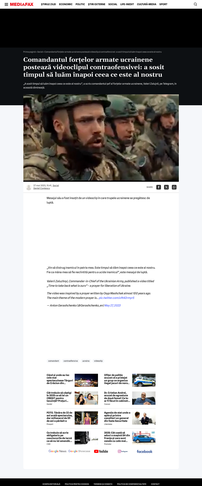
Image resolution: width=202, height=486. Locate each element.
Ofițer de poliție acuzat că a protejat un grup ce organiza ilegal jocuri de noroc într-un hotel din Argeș (116, 379)
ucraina (85, 361)
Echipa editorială (51, 484)
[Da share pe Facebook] (158, 187)
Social (112, 4)
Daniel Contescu (41, 188)
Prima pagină (29, 52)
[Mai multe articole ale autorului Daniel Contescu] (29, 187)
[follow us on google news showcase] (79, 452)
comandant (53, 361)
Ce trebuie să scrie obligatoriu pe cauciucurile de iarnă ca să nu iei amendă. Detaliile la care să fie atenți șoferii (59, 436)
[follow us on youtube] (101, 452)
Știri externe (96, 4)
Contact (155, 484)
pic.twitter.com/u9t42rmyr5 (116, 297)
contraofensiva (71, 361)
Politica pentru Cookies (77, 484)
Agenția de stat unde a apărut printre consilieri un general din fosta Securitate (117, 416)
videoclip (98, 361)
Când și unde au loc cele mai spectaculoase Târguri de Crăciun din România (60, 379)
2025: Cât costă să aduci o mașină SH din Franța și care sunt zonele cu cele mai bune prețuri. (117, 436)
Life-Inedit (127, 4)
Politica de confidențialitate (131, 484)
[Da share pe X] (166, 187)
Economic (65, 4)
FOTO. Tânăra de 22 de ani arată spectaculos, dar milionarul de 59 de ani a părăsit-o (59, 416)
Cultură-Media (146, 4)
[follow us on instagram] (123, 452)
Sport (163, 4)
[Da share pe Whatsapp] (174, 187)
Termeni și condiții (103, 484)
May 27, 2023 (112, 305)
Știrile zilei (48, 4)
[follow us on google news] (57, 452)
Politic (80, 4)
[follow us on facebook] (145, 452)
